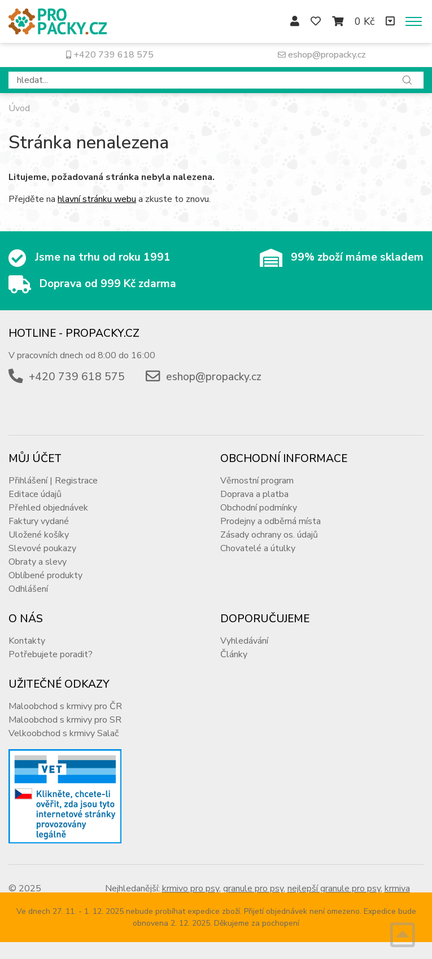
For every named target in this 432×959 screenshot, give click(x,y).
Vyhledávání (244, 641)
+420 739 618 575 (110, 55)
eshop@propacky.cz (322, 55)
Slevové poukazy (42, 548)
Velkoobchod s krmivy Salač (63, 733)
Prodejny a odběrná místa (270, 521)
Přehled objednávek (48, 508)
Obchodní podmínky (258, 508)
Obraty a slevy (37, 562)
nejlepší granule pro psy (334, 888)
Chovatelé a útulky (257, 548)
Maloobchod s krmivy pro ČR (65, 706)
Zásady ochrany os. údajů (269, 535)
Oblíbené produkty (45, 575)
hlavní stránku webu (97, 199)
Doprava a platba (254, 494)
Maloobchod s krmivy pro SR (64, 720)
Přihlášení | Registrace (53, 480)
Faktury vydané (38, 521)
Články (233, 654)
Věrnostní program (257, 480)
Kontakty (26, 641)
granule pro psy (253, 888)
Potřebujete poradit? (50, 654)
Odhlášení (28, 589)
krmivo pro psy (190, 888)
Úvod (19, 108)
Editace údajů (35, 494)
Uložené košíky (38, 535)
